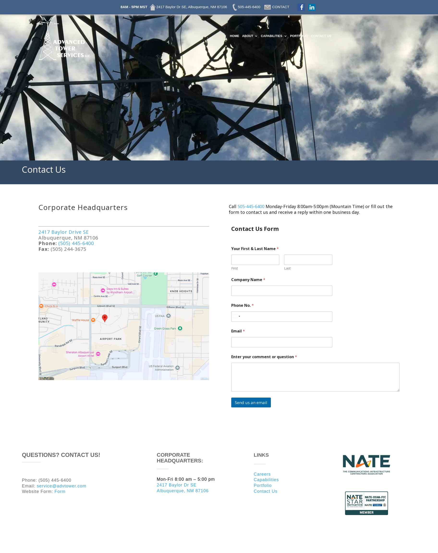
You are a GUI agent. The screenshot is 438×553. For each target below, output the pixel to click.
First (234, 268)
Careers (262, 474)
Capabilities (266, 479)
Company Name (248, 279)
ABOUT (247, 36)
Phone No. (242, 305)
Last (287, 268)
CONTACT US (321, 36)
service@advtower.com (61, 486)
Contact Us (266, 491)
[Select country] (236, 316)
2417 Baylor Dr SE (177, 485)
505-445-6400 (250, 206)
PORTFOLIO (299, 36)
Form (60, 491)
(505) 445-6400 (76, 243)
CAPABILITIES (271, 36)
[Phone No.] (281, 316)
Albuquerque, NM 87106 (183, 490)
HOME (234, 36)
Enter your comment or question (264, 357)
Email (238, 331)
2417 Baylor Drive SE (64, 232)
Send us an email (251, 402)
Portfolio (263, 485)
